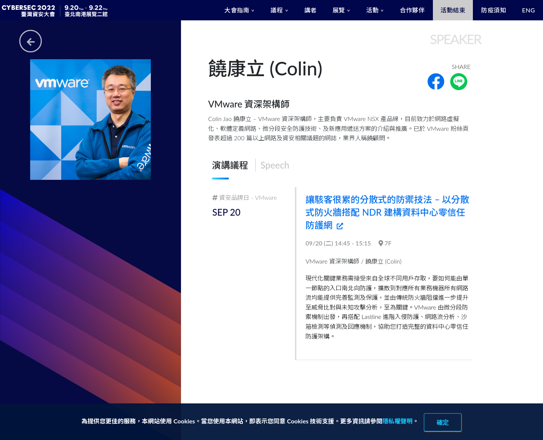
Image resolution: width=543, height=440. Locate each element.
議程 (276, 10)
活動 (372, 10)
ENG (528, 10)
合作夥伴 (412, 10)
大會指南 (236, 10)
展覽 (339, 10)
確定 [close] (443, 422)
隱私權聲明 (397, 421)
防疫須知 (493, 10)
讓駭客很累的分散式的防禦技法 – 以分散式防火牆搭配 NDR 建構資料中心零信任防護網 (387, 212)
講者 (310, 10)
